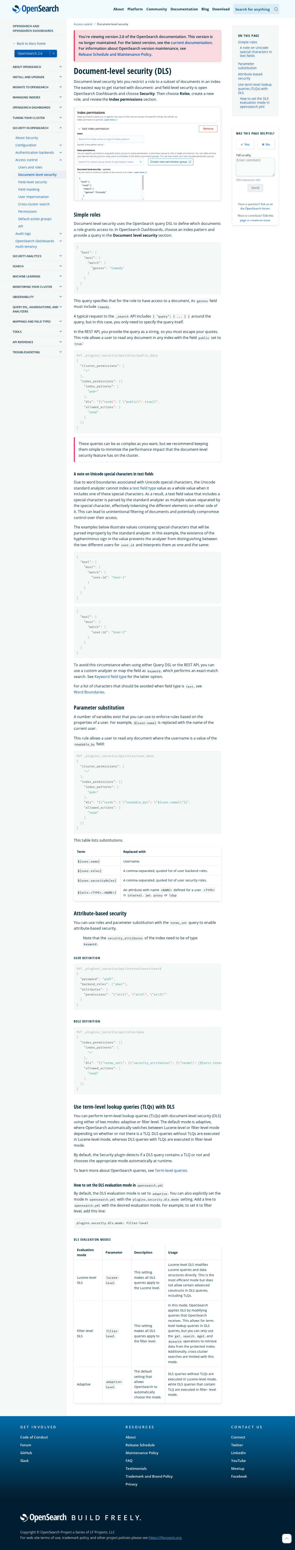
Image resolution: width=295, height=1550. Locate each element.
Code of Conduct (34, 1437)
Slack (24, 1460)
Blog (205, 9)
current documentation (191, 42)
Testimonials (136, 1468)
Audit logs (23, 233)
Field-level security (32, 182)
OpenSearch (36, 10)
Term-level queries (171, 1170)
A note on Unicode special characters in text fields (256, 52)
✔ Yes (245, 144)
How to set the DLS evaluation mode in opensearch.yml (255, 103)
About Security (26, 138)
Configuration (25, 145)
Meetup (237, 1468)
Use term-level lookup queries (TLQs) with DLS (255, 88)
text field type (144, 488)
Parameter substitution (247, 66)
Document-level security (37, 174)
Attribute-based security (250, 76)
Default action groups (35, 219)
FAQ (129, 1460)
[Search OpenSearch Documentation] (256, 9)
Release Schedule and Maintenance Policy (115, 54)
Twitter (237, 1445)
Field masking (28, 189)
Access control (26, 160)
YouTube (238, 1460)
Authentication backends (34, 152)
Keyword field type (110, 676)
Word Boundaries (89, 692)
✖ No (266, 144)
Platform (135, 9)
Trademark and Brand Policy (149, 1476)
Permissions (27, 211)
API (20, 226)
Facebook (239, 1476)
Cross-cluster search (34, 204)
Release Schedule (140, 1445)
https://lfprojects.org (165, 1537)
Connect (238, 1437)
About (118, 9)
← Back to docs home (29, 43)
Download (221, 9)
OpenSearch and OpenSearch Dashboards (33, 28)
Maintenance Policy (142, 1452)
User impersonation (33, 196)
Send (255, 188)
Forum (25, 1445)
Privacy (131, 1484)
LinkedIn (238, 1452)
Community (156, 9)
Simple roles (247, 42)
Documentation (184, 9)
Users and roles (30, 167)
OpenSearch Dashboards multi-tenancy (34, 244)
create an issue (260, 220)
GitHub (26, 1452)
